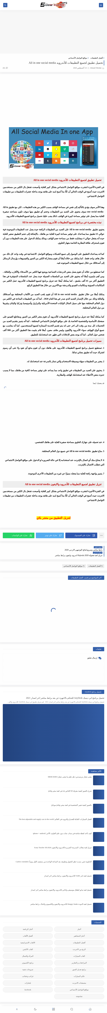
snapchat (79, 990)
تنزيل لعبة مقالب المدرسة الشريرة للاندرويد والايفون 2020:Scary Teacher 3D (63, 841)
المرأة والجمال (27, 950)
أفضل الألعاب (28, 930)
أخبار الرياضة (28, 923)
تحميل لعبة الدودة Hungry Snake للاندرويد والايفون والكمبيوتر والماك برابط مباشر (61, 898)
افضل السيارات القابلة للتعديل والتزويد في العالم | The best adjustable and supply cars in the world (55, 813)
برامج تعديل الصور (79, 963)
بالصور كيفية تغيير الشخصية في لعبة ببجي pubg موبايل (71, 799)
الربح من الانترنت (79, 943)
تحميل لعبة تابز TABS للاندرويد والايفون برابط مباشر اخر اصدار (68, 870)
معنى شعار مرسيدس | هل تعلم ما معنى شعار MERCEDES (70, 771)
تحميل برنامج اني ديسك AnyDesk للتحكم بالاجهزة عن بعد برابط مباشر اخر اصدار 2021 (65, 692)
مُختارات (28, 977)
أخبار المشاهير (79, 930)
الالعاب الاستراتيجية (27, 936)
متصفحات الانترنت (79, 977)
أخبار (79, 923)
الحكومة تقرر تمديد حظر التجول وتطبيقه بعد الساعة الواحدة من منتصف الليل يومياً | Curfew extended (54, 855)
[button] (81, 535)
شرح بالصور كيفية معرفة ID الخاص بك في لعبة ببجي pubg (70, 785)
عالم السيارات (79, 970)
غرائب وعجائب (27, 970)
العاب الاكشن (28, 943)
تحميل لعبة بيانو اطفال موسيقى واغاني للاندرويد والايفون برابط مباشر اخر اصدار (61, 884)
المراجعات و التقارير (79, 957)
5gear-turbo (83, 1004)
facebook (28, 983)
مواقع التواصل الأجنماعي (77, 58)
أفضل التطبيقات (96, 58)
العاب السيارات (79, 950)
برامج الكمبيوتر (27, 957)
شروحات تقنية (27, 963)
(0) (5, 68)
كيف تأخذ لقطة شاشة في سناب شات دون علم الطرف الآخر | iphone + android (62, 827)
